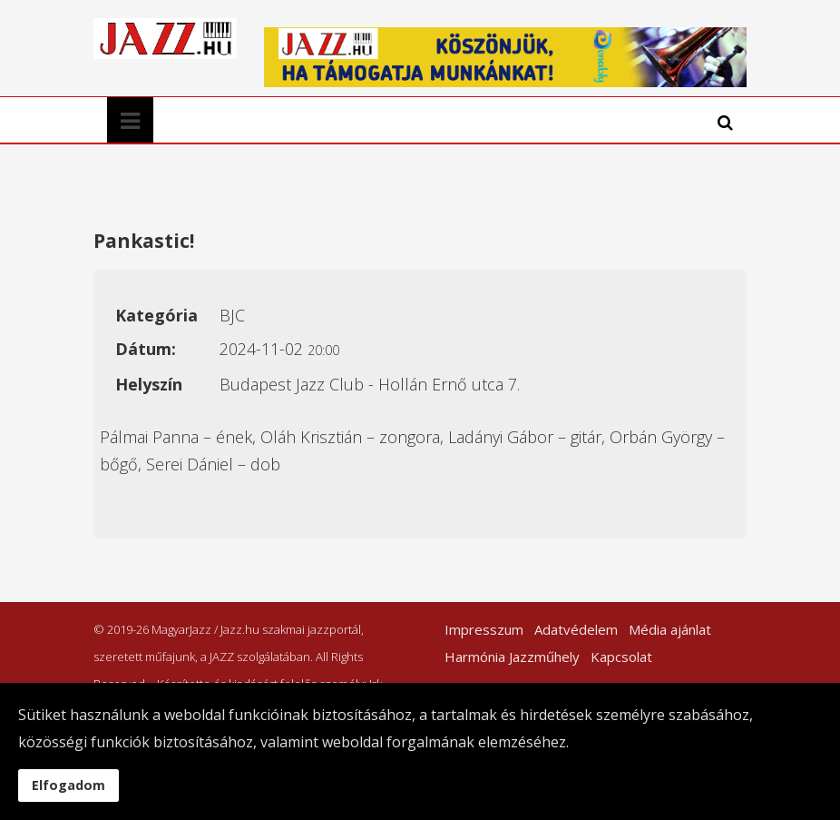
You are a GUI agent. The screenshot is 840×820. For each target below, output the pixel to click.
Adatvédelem (576, 629)
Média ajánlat (670, 629)
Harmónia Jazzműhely (512, 656)
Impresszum (483, 629)
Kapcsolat (621, 656)
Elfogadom (68, 785)
